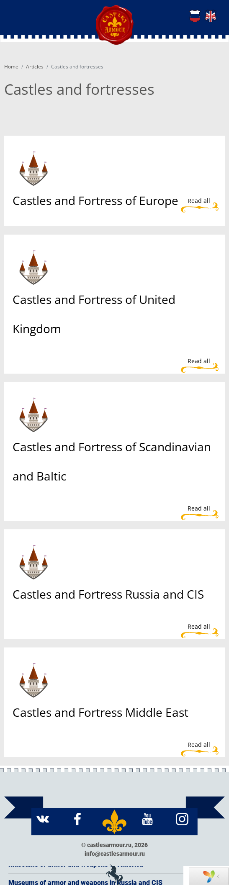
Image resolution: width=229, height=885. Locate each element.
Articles (35, 66)
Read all (199, 201)
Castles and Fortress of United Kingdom (94, 313)
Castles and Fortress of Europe (95, 200)
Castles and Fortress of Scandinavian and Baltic (112, 461)
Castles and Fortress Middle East (100, 712)
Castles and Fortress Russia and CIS (108, 594)
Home (11, 66)
